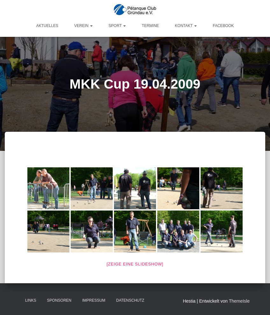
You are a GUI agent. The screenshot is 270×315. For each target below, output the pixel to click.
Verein (83, 25)
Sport (117, 25)
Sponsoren (59, 300)
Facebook (223, 25)
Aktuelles (47, 25)
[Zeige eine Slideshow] (135, 264)
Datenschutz (130, 300)
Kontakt (186, 25)
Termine (150, 25)
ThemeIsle (239, 301)
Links (30, 300)
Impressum (93, 300)
